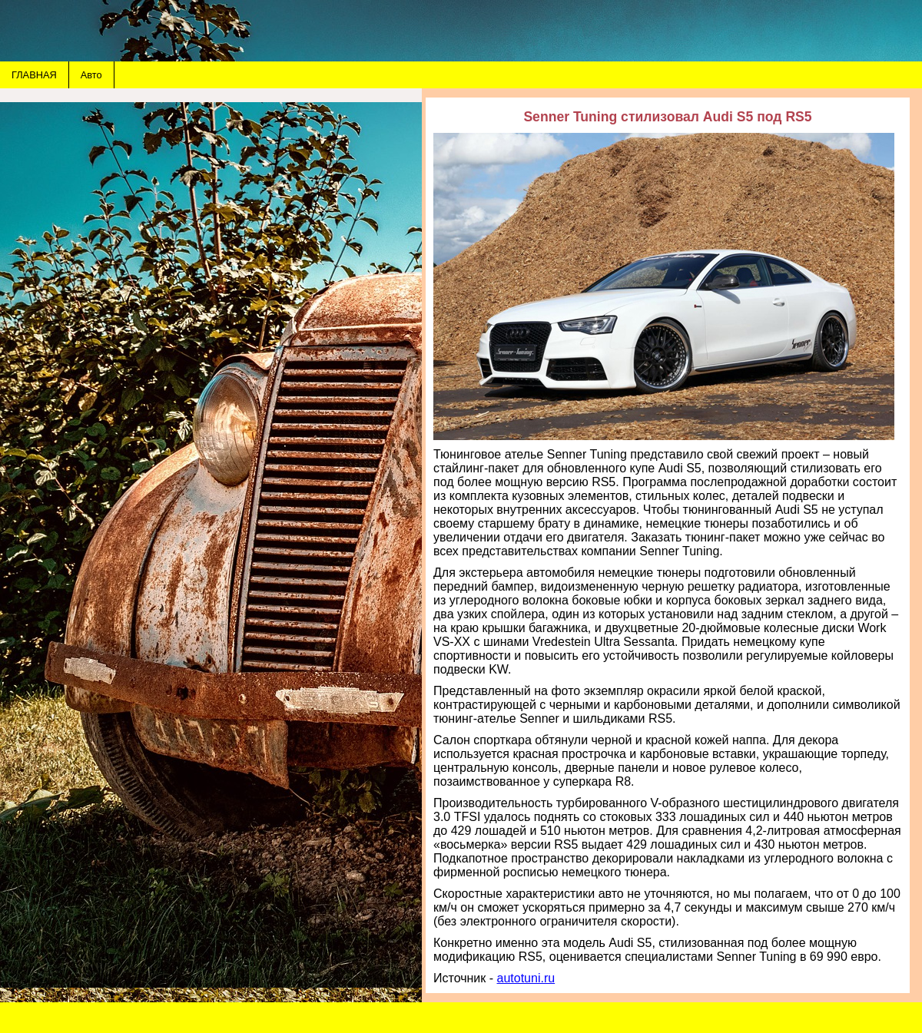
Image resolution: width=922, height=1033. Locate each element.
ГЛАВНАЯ (34, 75)
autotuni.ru (526, 978)
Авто (91, 75)
